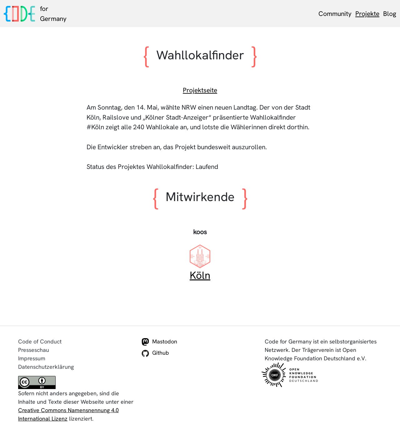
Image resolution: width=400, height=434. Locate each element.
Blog (389, 13)
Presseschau (33, 349)
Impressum (31, 358)
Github (155, 353)
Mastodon (159, 342)
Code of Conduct (40, 341)
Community (335, 13)
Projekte (367, 13)
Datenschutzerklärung (46, 366)
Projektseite (200, 90)
